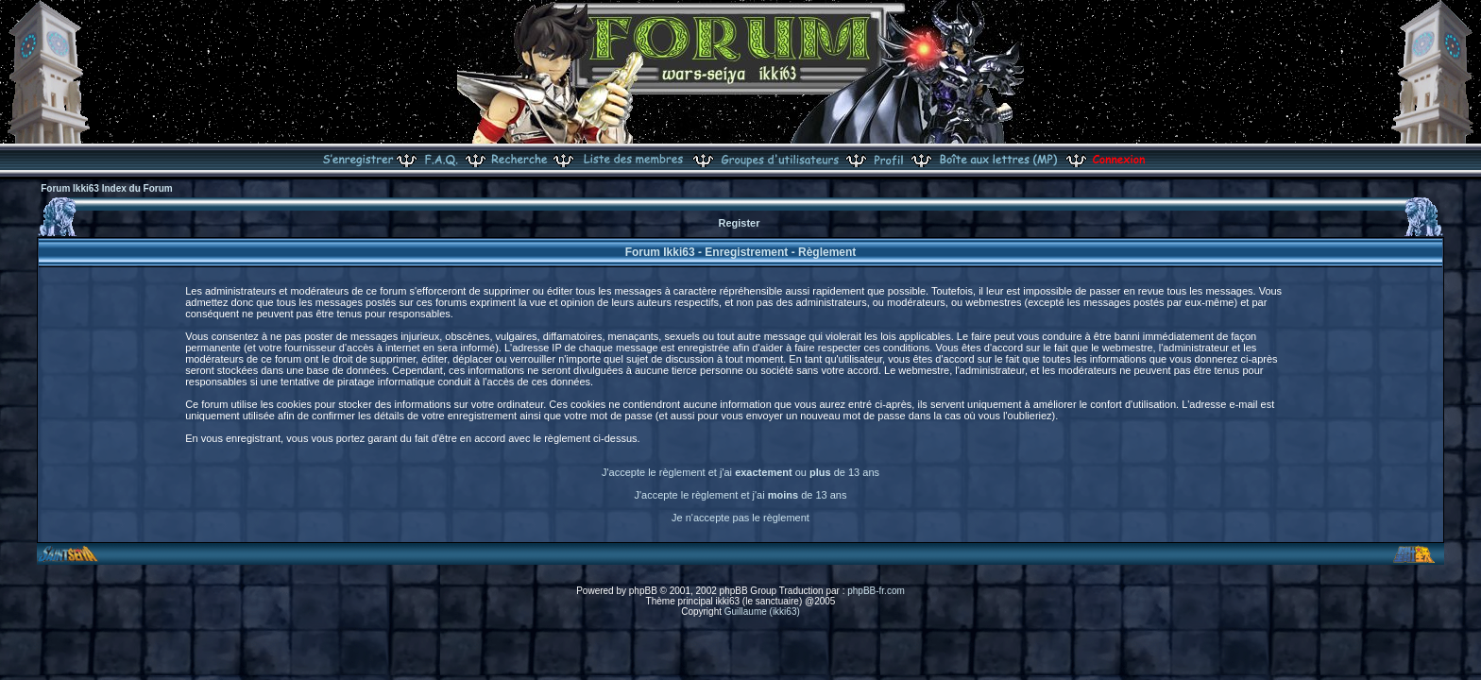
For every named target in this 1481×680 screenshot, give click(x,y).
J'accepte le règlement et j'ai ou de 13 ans (740, 472)
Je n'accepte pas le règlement (740, 517)
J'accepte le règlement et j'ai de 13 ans (741, 495)
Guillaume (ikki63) (762, 611)
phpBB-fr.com (876, 591)
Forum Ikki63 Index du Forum (106, 188)
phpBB (643, 591)
